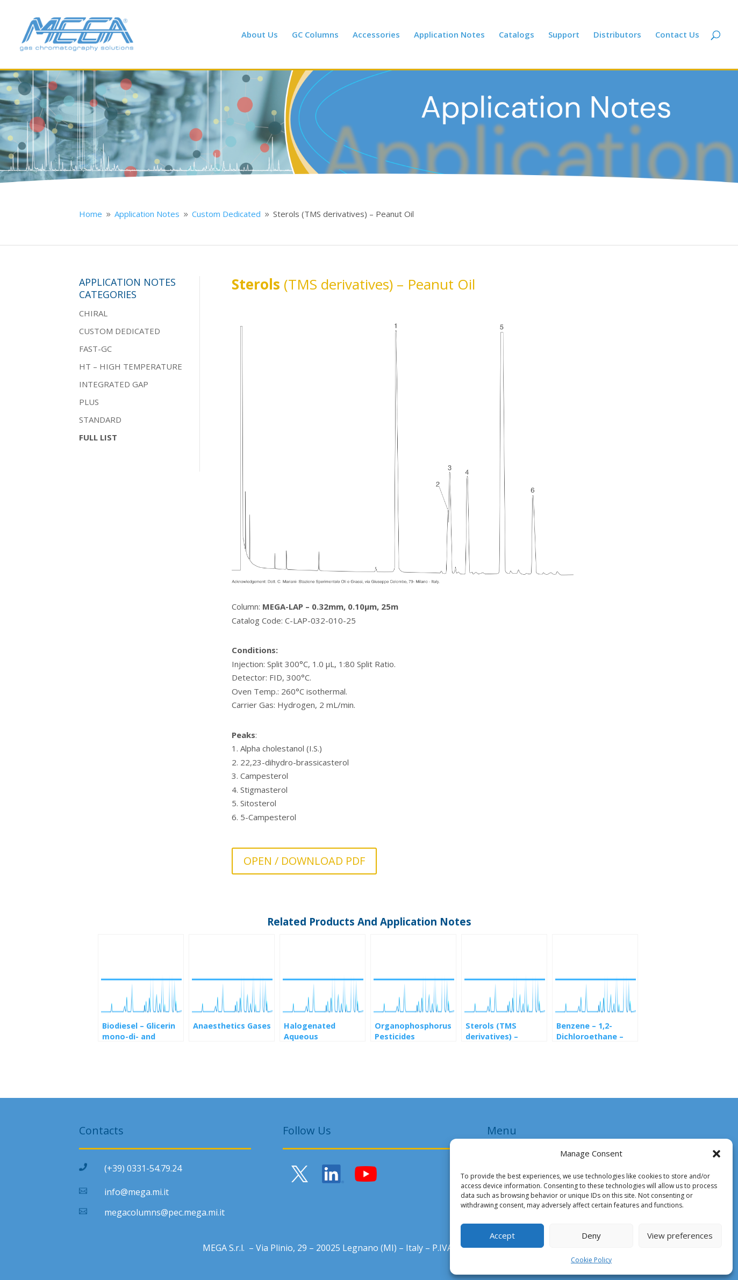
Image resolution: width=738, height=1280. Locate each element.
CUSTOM (96, 331)
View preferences (680, 1235)
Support (563, 35)
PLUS (89, 401)
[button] (716, 1153)
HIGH (110, 366)
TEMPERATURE (151, 366)
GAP (139, 384)
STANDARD (100, 419)
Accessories (376, 35)
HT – (89, 366)
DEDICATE (133, 331)
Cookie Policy (591, 1259)
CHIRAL (93, 313)
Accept (502, 1235)
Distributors (617, 35)
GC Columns (315, 35)
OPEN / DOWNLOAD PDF (304, 861)
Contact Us (677, 35)
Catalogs (516, 35)
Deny (591, 1235)
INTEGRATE (101, 384)
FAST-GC (95, 348)
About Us (259, 35)
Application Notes (449, 35)
